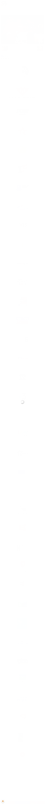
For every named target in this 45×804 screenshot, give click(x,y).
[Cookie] (2, 801)
